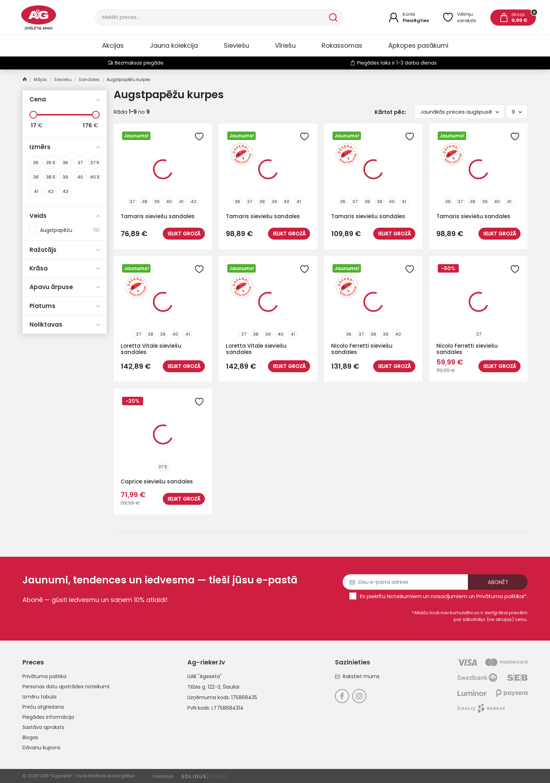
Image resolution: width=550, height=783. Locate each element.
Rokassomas (342, 45)
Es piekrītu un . (444, 596)
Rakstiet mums (357, 676)
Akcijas (113, 45)
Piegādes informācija (48, 717)
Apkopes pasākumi (418, 45)
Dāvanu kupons (41, 747)
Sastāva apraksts (43, 727)
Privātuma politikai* (501, 596)
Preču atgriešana (43, 706)
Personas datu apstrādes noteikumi (65, 686)
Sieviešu (236, 45)
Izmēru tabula (39, 696)
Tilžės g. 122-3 (203, 686)
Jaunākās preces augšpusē (459, 111)
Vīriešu (285, 45)
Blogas (30, 737)
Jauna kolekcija (174, 45)
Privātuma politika (44, 676)
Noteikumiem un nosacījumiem (427, 596)
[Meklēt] (211, 17)
